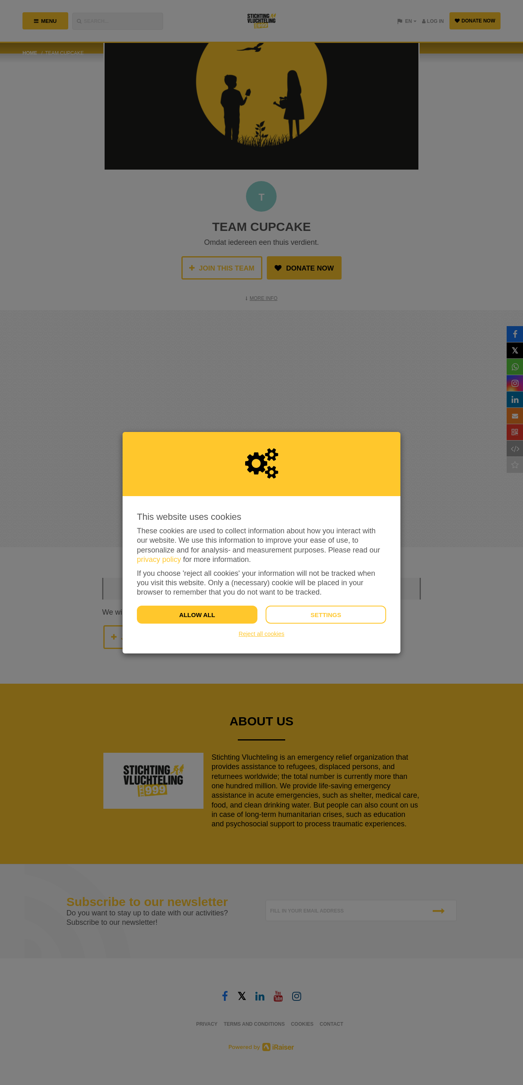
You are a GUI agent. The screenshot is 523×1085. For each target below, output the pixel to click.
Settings (326, 614)
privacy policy (159, 559)
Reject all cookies (261, 634)
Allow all (197, 614)
